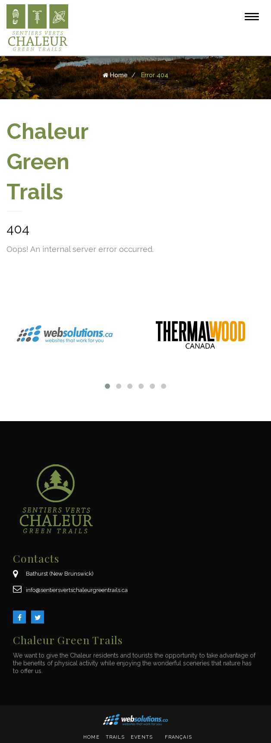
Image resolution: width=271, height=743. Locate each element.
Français (178, 737)
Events (142, 737)
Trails (115, 737)
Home (91, 737)
